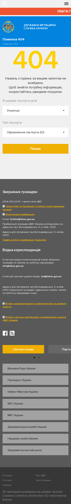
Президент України (19, 380)
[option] (25, 350)
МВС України (15, 415)
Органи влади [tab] (23, 349)
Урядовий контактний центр (25, 450)
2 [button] (39, 357)
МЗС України (15, 403)
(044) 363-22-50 (11, 201)
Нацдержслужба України (23, 438)
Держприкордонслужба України (27, 427)
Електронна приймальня (20, 214)
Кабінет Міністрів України (23, 392)
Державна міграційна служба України (40, 26)
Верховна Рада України (21, 368)
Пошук (35, 149)
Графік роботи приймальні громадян (24, 239)
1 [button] (34, 357)
